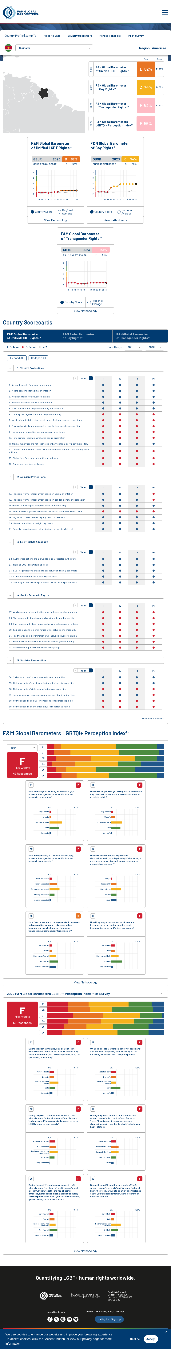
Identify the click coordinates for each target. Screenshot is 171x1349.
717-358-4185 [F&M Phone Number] (114, 1301)
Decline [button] (135, 1339)
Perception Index (110, 35)
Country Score (44, 211)
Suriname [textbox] (24, 48)
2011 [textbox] (130, 348)
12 (120, 379)
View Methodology (55, 220)
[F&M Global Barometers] (21, 12)
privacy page (91, 1339)
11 (103, 379)
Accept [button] (150, 1339)
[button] (76, 379)
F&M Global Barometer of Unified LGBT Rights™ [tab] (25, 336)
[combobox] (54, 48)
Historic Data (52, 35)
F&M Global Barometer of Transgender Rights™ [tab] (134, 336)
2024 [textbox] (13, 748)
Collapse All (38, 359)
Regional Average (67, 212)
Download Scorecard (153, 719)
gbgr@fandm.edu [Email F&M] (56, 1313)
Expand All (16, 359)
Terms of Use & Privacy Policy (99, 1312)
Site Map (119, 1312)
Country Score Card (79, 35)
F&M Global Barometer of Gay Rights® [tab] (80, 336)
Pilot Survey (136, 35)
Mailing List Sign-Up (109, 1320)
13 (137, 379)
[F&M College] (85, 1297)
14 (153, 379)
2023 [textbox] (152, 348)
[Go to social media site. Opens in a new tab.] (50, 1320)
